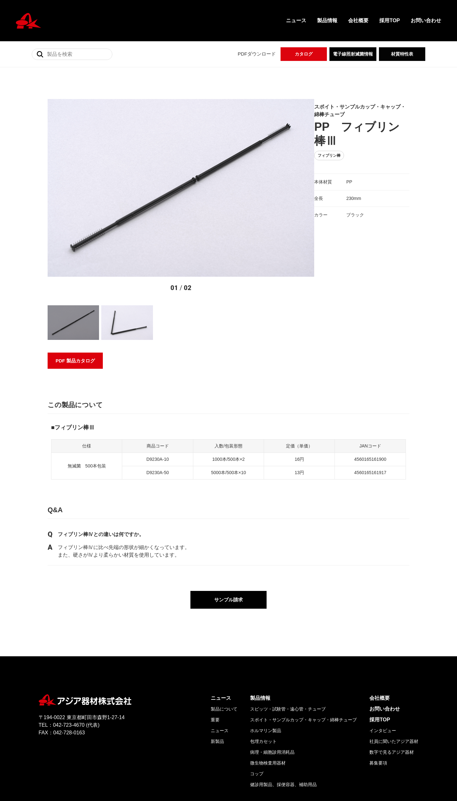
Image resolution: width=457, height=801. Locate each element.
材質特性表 (402, 53)
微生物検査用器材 (268, 711)
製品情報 (327, 20)
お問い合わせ (426, 20)
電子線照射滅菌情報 (353, 53)
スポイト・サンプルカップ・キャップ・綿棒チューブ (303, 668)
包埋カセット (263, 689)
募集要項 (378, 711)
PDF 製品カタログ (75, 300)
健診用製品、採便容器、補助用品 (283, 732)
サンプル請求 (228, 548)
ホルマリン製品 (265, 678)
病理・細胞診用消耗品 (272, 700)
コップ (256, 722)
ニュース (296, 20)
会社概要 (358, 20)
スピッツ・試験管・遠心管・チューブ (288, 657)
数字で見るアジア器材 (391, 700)
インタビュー (382, 678)
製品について (224, 657)
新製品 (217, 689)
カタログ (304, 53)
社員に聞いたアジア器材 (393, 689)
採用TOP (389, 20)
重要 (215, 668)
